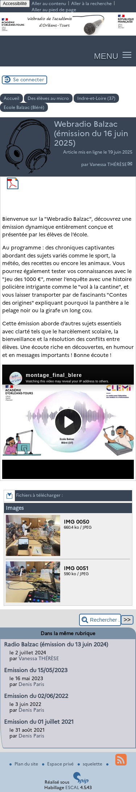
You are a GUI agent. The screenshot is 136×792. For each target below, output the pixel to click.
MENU (106, 56)
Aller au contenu (49, 3)
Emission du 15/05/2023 (35, 670)
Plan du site (24, 764)
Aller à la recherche (91, 3)
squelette (90, 764)
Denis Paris (31, 684)
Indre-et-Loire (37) (96, 98)
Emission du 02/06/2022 (36, 696)
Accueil (11, 98)
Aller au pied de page (54, 9)
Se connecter (28, 79)
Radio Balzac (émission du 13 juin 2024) (56, 644)
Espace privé (58, 764)
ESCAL (72, 787)
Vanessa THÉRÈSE (108, 164)
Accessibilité (15, 3)
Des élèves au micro (48, 98)
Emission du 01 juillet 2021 (39, 721)
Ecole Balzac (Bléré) (24, 107)
